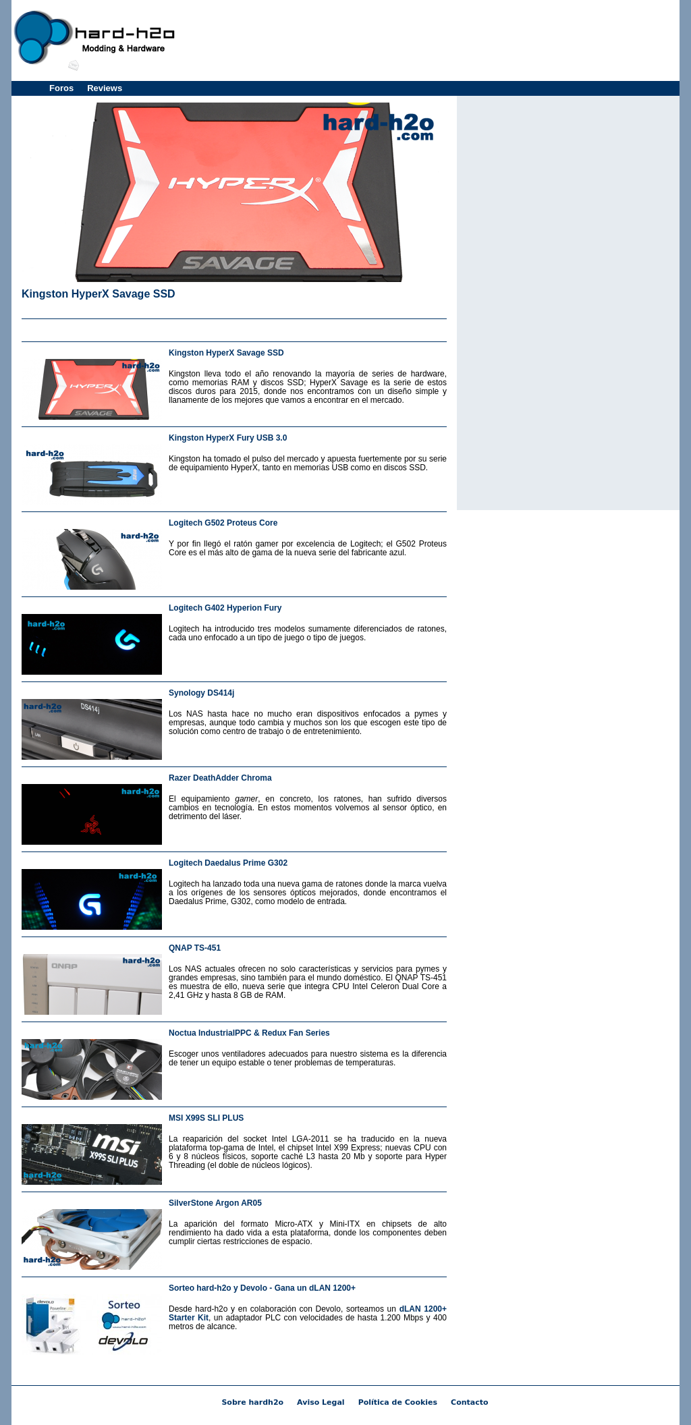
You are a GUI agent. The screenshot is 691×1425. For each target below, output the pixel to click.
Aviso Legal (321, 1402)
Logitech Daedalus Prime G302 (228, 863)
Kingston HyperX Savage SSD (98, 294)
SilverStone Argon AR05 (215, 1203)
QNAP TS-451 (195, 948)
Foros (61, 88)
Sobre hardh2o (252, 1402)
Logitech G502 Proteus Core (223, 523)
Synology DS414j (201, 693)
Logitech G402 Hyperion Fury (225, 608)
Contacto (469, 1402)
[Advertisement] (430, 40)
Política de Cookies (397, 1402)
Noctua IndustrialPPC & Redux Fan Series (249, 1033)
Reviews (104, 88)
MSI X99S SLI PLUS (206, 1118)
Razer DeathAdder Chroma (220, 778)
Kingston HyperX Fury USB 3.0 (228, 438)
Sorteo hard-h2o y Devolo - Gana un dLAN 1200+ (262, 1288)
